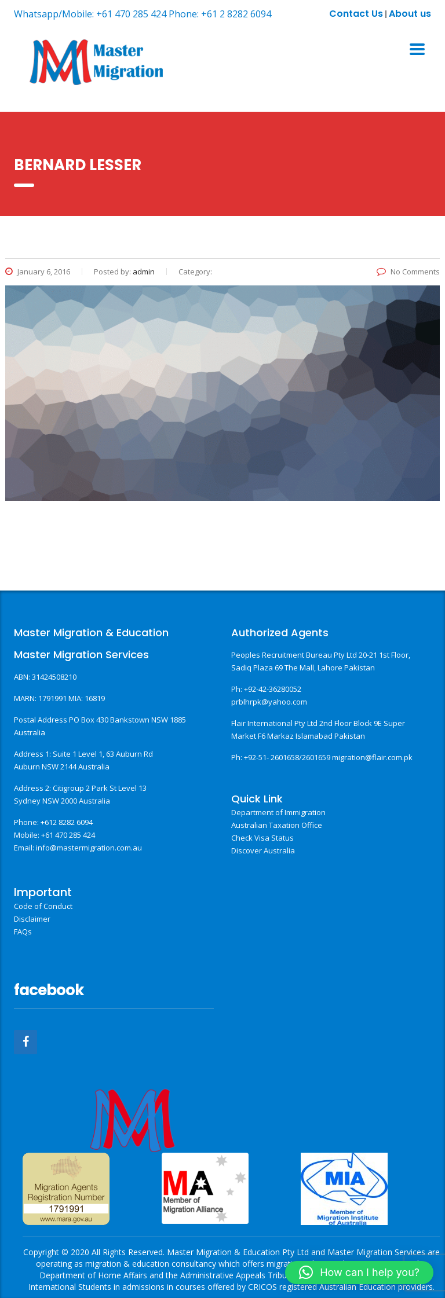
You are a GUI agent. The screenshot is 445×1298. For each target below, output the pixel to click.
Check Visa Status (262, 838)
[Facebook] (25, 1042)
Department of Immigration (278, 812)
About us (410, 13)
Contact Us (356, 13)
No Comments (408, 271)
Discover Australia (263, 850)
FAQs (23, 931)
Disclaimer (32, 919)
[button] (359, 1272)
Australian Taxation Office (276, 825)
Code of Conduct (43, 906)
